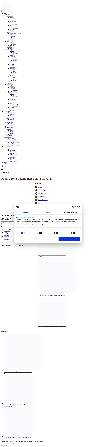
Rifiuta (26, 239)
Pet (39, 203)
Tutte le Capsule (42, 190)
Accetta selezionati (48, 239)
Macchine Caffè (42, 196)
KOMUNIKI (12, 441)
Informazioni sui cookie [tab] (70, 212)
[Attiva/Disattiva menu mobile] (1, 169)
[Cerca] (1, 11)
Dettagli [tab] (48, 212)
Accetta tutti (69, 239)
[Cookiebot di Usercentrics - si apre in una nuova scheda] (73, 207)
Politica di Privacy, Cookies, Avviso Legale (11, 241)
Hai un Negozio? (43, 200)
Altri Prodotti (42, 193)
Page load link (4, 445)
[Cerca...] (7, 9)
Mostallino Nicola (38, 441)
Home (40, 187)
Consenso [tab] (25, 212)
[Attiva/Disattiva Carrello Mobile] (2, 169)
